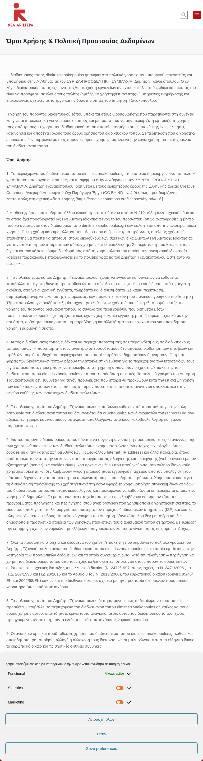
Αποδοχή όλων (101, 719)
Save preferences (101, 748)
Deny (101, 734)
